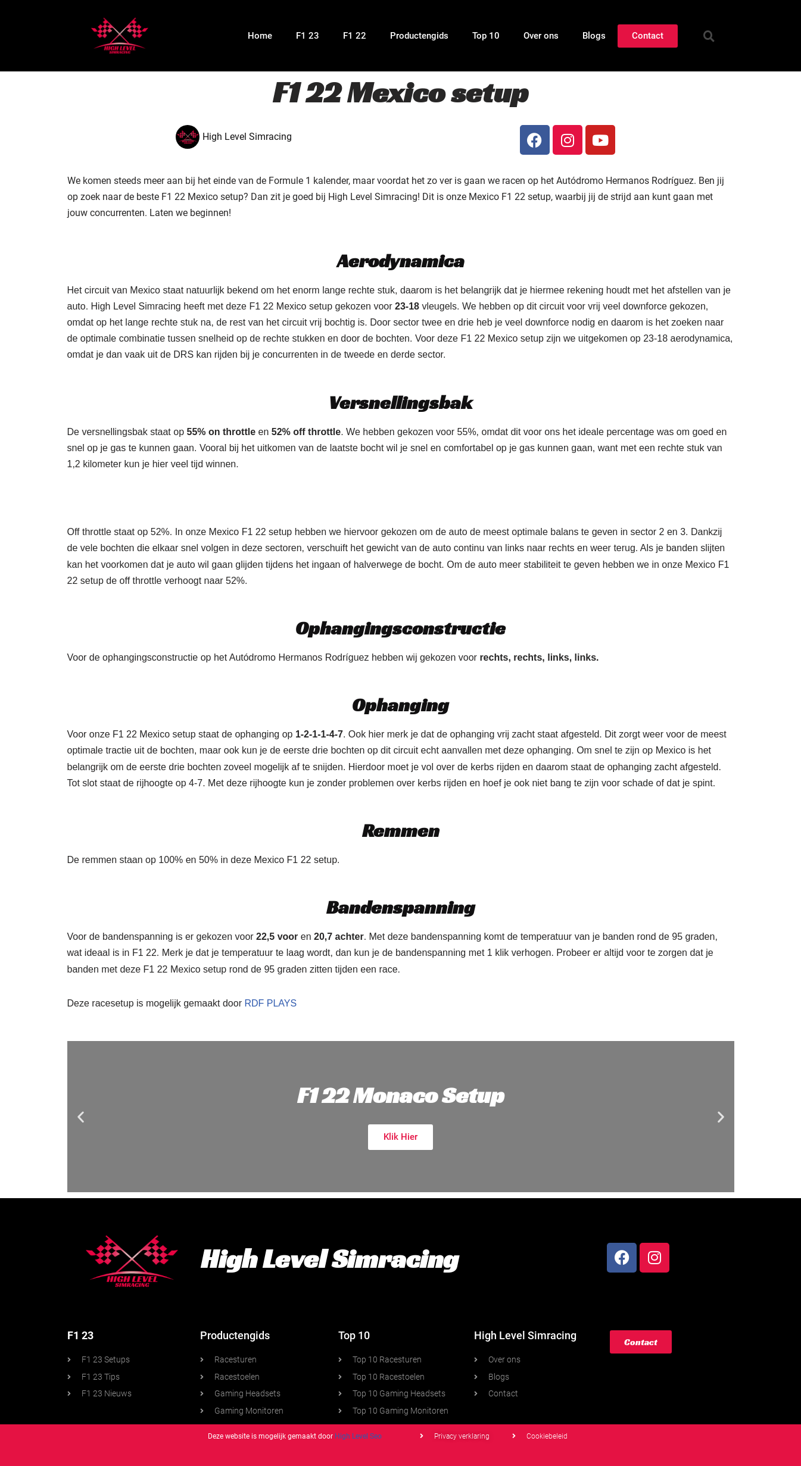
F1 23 (307, 35)
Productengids (419, 35)
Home (260, 35)
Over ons (541, 35)
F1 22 (354, 35)
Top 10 (486, 35)
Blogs (594, 35)
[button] (708, 35)
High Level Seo (358, 1436)
